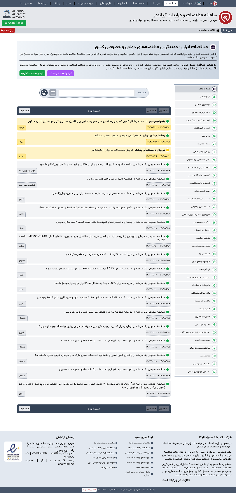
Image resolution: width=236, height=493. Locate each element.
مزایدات (155, 3)
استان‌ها (122, 3)
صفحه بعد (24, 110)
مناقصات (171, 3)
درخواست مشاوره (32, 73)
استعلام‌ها (139, 3)
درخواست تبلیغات (60, 73)
